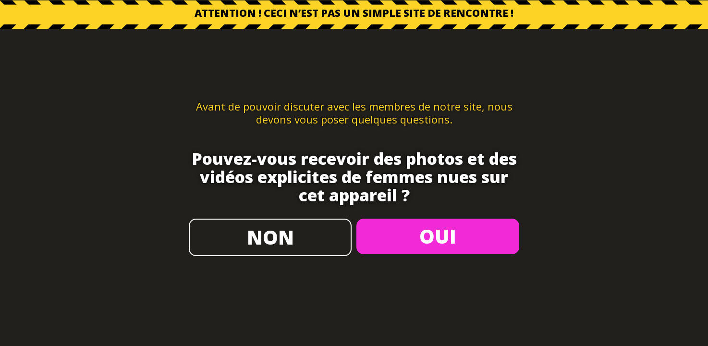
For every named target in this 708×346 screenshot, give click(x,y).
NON (270, 237)
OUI (437, 236)
